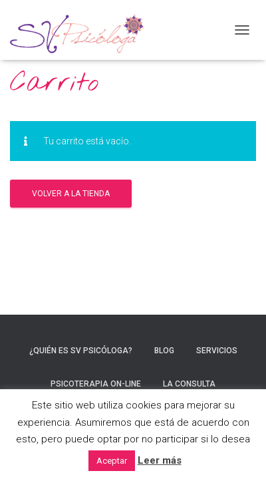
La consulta (189, 384)
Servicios (216, 350)
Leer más (160, 460)
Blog (164, 350)
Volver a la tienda (71, 193)
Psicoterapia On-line (96, 384)
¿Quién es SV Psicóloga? (80, 350)
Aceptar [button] (111, 461)
